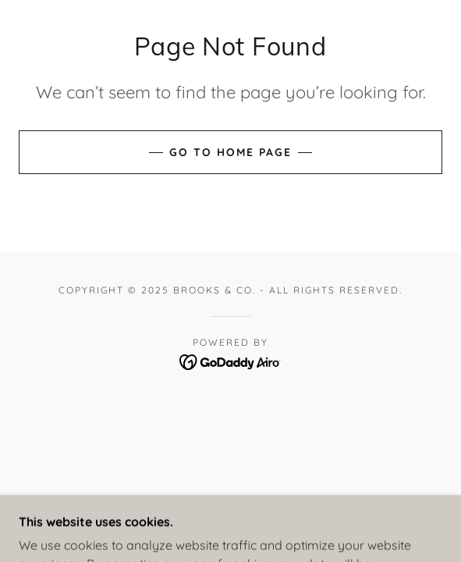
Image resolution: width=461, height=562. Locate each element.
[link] (230, 360)
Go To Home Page (230, 152)
